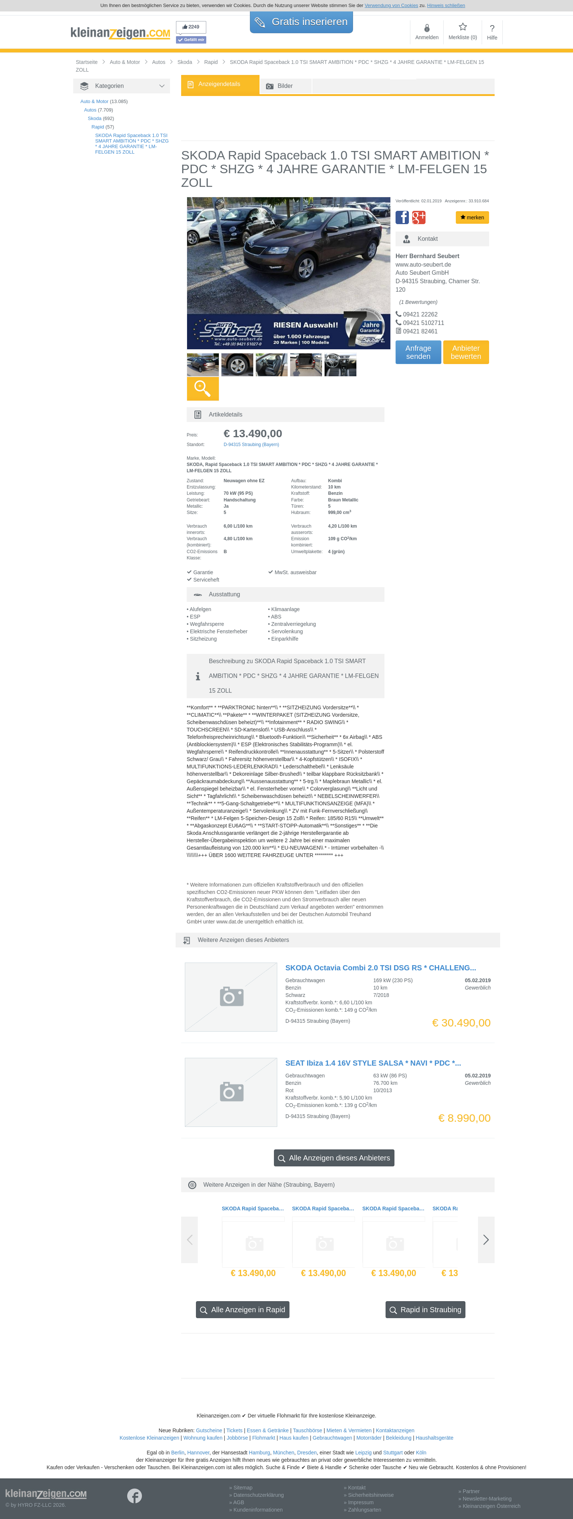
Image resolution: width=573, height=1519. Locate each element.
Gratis (301, 21)
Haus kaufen (294, 1438)
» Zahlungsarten (362, 1510)
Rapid (98, 127)
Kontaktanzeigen (395, 1430)
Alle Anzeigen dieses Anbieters (334, 1158)
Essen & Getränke (268, 1430)
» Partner (469, 1491)
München (283, 1452)
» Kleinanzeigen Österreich (489, 1506)
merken (472, 217)
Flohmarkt (263, 1438)
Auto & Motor (95, 101)
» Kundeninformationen (256, 1510)
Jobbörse (237, 1438)
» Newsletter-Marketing (485, 1499)
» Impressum (359, 1502)
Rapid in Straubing (426, 1310)
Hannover (198, 1452)
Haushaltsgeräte (434, 1438)
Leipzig (363, 1452)
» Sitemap (240, 1488)
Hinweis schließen (446, 5)
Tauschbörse (307, 1430)
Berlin (177, 1452)
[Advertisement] (338, 118)
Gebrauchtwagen (332, 1438)
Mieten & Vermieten (349, 1430)
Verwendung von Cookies (391, 5)
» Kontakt (355, 1488)
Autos (90, 110)
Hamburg (259, 1452)
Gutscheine (209, 1430)
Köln (421, 1452)
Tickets (234, 1430)
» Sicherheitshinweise (369, 1495)
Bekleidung (398, 1438)
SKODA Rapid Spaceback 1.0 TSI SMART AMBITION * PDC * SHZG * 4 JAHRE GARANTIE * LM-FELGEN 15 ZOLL (132, 144)
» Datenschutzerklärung (256, 1495)
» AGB (236, 1502)
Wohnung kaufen (203, 1438)
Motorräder (369, 1438)
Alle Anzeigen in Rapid (242, 1310)
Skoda (95, 118)
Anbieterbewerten (466, 352)
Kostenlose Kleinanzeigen (149, 1438)
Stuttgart (393, 1452)
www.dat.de (229, 922)
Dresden (307, 1452)
